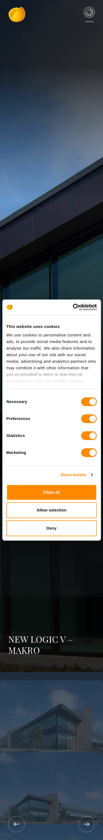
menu (89, 13)
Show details (73, 474)
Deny (51, 528)
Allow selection (51, 510)
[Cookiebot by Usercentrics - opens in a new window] (73, 307)
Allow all (51, 492)
